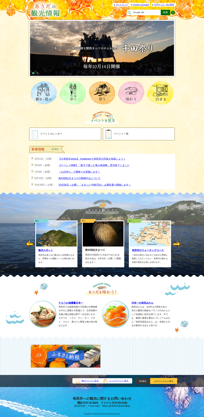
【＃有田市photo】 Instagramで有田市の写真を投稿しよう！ (92, 158)
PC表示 (142, 381)
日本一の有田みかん (142, 302)
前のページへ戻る (90, 381)
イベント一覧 (117, 134)
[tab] (37, 72)
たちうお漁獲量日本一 (71, 302)
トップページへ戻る (119, 381)
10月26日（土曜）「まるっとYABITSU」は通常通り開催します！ (94, 184)
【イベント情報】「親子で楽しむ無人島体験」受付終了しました (94, 165)
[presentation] (37, 72)
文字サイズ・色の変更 (164, 5)
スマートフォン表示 (163, 381)
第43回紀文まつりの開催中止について (79, 178)
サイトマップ (122, 5)
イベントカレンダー (47, 134)
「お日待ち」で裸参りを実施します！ (79, 171)
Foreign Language (141, 5)
